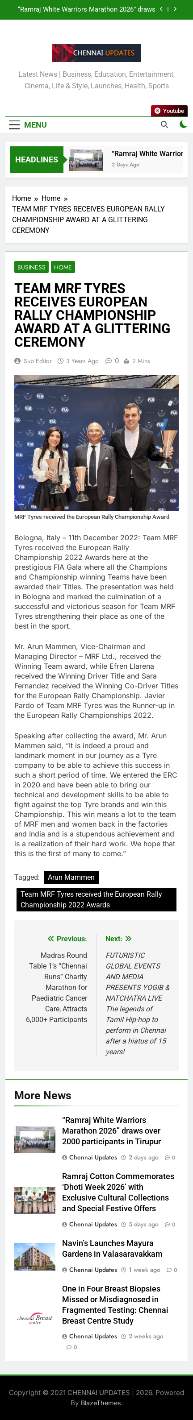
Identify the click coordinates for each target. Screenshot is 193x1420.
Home (63, 267)
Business (31, 267)
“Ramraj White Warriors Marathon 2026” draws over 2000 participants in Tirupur (86, 9)
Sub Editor (38, 360)
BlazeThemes (101, 1403)
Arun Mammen (71, 877)
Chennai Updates (93, 1157)
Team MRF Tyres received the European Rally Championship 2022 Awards (91, 899)
